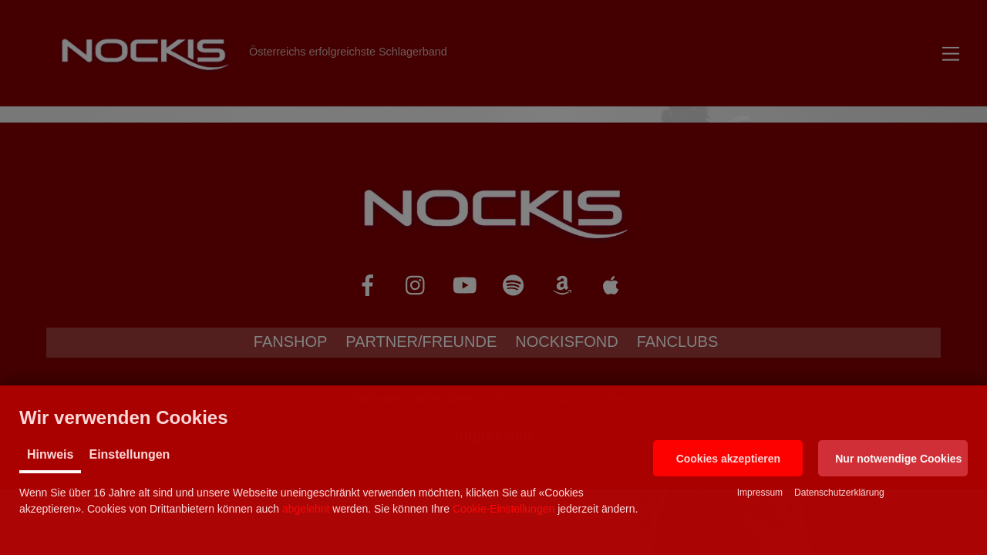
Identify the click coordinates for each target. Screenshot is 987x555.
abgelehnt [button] (306, 509)
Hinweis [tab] (50, 454)
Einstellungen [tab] (129, 454)
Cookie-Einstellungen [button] (503, 509)
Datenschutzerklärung (839, 492)
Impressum (760, 492)
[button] (728, 458)
